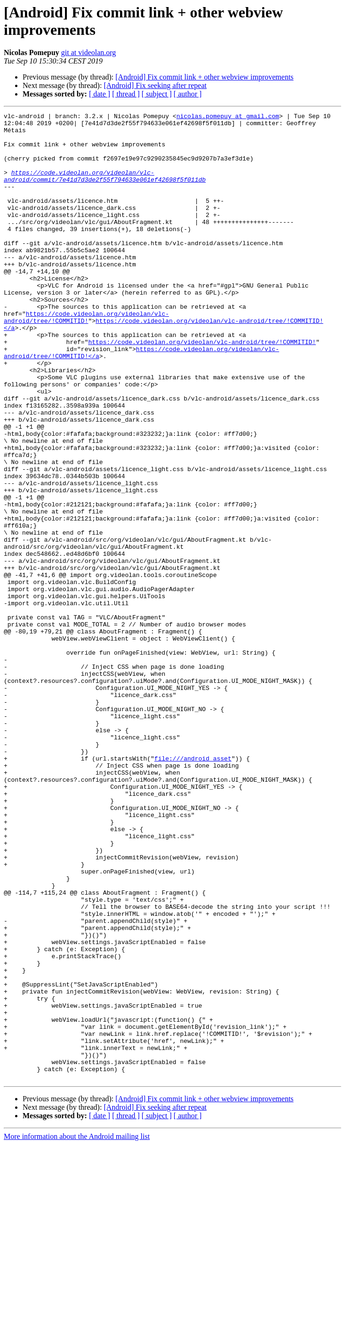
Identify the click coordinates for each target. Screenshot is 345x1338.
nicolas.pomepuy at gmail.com (228, 117)
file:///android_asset (193, 888)
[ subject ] (157, 94)
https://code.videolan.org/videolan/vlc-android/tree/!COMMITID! (86, 358)
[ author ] (188, 94)
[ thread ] (126, 94)
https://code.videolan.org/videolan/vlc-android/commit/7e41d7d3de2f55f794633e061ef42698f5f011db (105, 189)
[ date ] (99, 94)
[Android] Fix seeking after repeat (155, 85)
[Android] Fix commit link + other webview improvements (204, 77)
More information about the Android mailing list (77, 1330)
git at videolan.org (88, 52)
